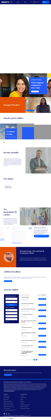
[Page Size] (22, 360)
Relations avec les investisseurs (25, 404)
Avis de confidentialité (7, 408)
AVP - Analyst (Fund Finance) (27, 314)
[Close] (50, 418)
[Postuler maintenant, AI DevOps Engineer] (42, 299)
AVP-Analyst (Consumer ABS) (27, 345)
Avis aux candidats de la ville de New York (10, 410)
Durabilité (21, 401)
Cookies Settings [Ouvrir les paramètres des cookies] (21, 415)
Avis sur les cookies (28, 415)
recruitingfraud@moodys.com (9, 390)
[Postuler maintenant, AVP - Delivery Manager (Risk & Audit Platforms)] (42, 323)
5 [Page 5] (28, 359)
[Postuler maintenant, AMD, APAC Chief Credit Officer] (42, 305)
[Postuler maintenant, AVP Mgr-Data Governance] (42, 328)
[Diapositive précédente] (44, 142)
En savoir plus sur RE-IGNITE (19, 242)
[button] (11, 310)
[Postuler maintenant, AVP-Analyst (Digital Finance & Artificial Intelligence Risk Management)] (42, 355)
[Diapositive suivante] (46, 142)
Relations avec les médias (24, 406)
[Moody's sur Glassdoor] (6, 413)
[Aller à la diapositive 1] (5, 142)
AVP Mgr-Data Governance (26, 327)
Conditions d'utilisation (15, 415)
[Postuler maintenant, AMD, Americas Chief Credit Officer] (42, 310)
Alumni (31, 1)
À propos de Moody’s (23, 397)
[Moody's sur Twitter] (8, 414)
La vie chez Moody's (20, 2)
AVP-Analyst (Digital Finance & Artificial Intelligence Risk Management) (27, 352)
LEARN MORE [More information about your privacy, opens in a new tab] (11, 418)
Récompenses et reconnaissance (25, 408)
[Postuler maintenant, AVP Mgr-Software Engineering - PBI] (42, 341)
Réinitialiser (7, 321)
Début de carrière (25, 2)
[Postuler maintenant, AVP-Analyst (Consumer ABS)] (42, 347)
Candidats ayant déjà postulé (36, 2)
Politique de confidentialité (7, 415)
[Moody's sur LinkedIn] (4, 414)
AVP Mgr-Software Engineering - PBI (28, 340)
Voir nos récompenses (8, 281)
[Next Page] (34, 359)
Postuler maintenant (44, 2)
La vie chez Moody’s (6, 397)
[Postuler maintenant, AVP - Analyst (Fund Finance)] (42, 316)
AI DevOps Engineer (25, 297)
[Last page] (36, 359)
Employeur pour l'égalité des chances (9, 406)
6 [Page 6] (29, 359)
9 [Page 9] (31, 359)
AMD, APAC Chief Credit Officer (27, 303)
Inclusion (21, 399)
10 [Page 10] (32, 359)
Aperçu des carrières (11, 2)
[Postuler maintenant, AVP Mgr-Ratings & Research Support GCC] (42, 336)
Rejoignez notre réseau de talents (8, 404)
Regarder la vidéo (29, 110)
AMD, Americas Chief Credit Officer (28, 309)
